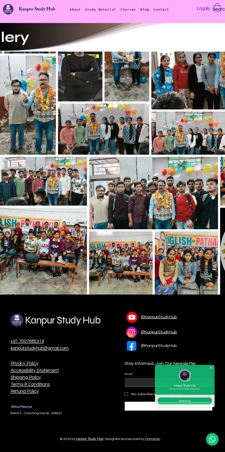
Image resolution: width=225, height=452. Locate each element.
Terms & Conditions (30, 384)
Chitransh (152, 439)
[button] (217, 7)
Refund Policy (25, 391)
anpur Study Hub (91, 439)
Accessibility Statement (35, 370)
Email (129, 374)
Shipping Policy (26, 377)
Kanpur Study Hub (37, 9)
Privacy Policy (25, 363)
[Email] (167, 382)
